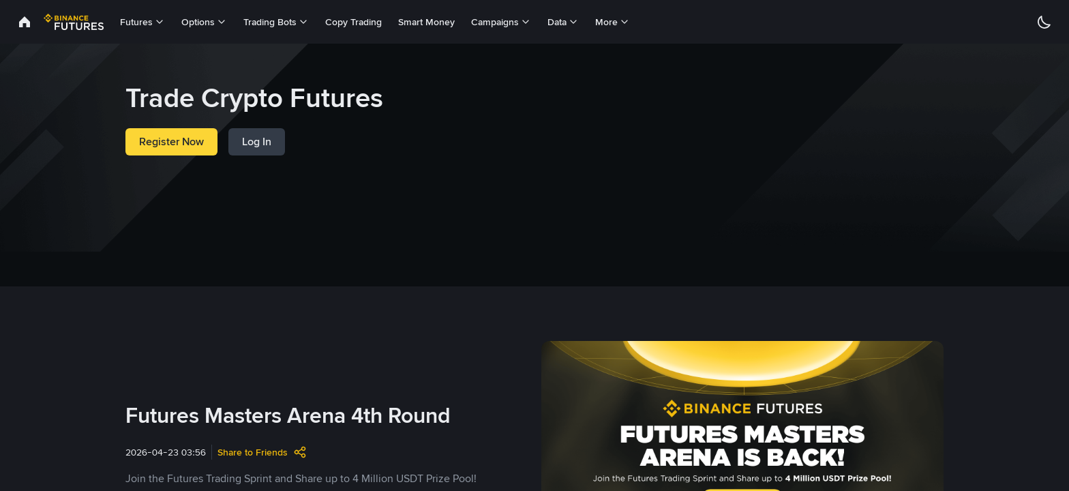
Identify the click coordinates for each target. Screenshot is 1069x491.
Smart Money (426, 22)
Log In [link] (256, 141)
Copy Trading (353, 22)
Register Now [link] (171, 141)
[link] (24, 22)
